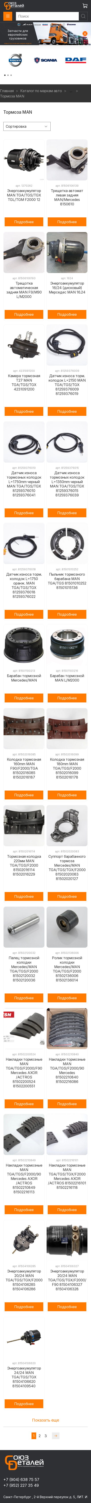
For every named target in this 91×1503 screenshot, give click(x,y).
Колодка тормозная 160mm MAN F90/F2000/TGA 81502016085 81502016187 (24, 768)
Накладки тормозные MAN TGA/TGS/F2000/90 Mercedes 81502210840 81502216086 (67, 1070)
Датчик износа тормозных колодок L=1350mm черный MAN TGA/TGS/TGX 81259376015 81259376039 (67, 484)
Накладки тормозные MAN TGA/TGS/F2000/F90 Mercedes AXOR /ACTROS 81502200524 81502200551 (24, 1072)
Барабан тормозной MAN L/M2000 (67, 678)
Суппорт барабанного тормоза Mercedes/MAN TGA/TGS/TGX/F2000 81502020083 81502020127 (67, 867)
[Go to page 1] (5, 75)
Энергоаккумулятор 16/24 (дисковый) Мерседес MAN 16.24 (67, 287)
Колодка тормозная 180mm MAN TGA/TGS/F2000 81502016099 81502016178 (67, 768)
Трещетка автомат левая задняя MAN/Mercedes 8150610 (67, 197)
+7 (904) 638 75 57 (21, 1479)
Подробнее (24, 222)
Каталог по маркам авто (41, 91)
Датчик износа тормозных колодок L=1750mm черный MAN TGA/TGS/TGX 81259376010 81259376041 (24, 484)
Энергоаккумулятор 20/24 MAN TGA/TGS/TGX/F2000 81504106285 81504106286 (24, 1280)
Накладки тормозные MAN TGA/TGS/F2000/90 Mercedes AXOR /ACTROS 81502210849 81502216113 (24, 1178)
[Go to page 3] (11, 75)
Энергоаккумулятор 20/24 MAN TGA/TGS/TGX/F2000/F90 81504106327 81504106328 (67, 1280)
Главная (7, 91)
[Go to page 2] (8, 75)
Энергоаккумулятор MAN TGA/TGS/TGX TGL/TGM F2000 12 (24, 195)
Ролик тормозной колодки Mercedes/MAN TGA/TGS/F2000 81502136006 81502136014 (67, 969)
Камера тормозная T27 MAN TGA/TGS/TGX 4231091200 (24, 382)
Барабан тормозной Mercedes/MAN (24, 678)
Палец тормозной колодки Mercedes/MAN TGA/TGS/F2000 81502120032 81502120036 (24, 969)
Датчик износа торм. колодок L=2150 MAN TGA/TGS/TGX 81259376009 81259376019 (67, 385)
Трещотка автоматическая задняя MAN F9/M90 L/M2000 (24, 290)
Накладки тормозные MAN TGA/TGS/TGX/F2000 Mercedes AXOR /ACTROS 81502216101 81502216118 (67, 1176)
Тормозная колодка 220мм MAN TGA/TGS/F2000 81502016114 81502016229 (24, 865)
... (71, 91)
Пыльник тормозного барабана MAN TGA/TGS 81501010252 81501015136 (67, 581)
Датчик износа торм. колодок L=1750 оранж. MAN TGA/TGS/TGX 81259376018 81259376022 (24, 585)
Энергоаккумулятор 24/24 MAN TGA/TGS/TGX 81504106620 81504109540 (24, 1377)
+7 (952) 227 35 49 (21, 1485)
